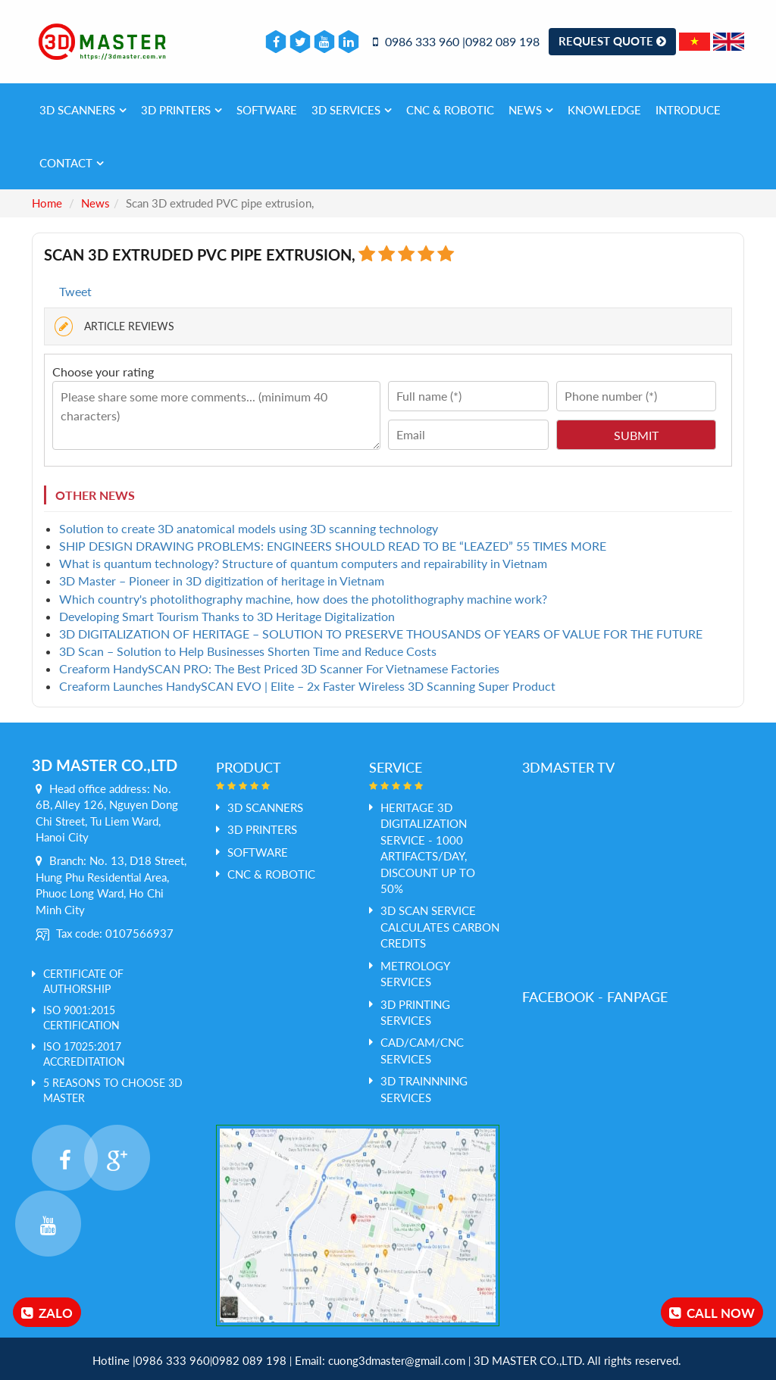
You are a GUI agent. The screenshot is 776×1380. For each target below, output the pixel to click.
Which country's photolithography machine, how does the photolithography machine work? (303, 599)
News (530, 110)
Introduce (688, 110)
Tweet (75, 291)
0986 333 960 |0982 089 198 (456, 41)
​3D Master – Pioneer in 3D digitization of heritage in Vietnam (221, 580)
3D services (351, 110)
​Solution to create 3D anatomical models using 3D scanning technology (248, 528)
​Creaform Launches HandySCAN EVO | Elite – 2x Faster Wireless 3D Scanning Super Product (307, 686)
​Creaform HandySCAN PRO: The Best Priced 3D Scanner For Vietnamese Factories (279, 668)
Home (47, 203)
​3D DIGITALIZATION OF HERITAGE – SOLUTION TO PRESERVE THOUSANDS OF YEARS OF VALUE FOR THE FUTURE (380, 633)
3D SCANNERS (83, 110)
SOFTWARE (266, 110)
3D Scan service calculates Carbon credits (439, 927)
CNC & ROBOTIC (450, 110)
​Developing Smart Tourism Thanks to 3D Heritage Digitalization (227, 616)
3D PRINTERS (181, 110)
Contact (71, 163)
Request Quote (612, 41)
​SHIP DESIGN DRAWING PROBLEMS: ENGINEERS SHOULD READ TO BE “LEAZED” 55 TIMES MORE (332, 546)
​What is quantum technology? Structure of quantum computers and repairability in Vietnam (303, 563)
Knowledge (604, 110)
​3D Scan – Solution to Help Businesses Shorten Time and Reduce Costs (247, 651)
